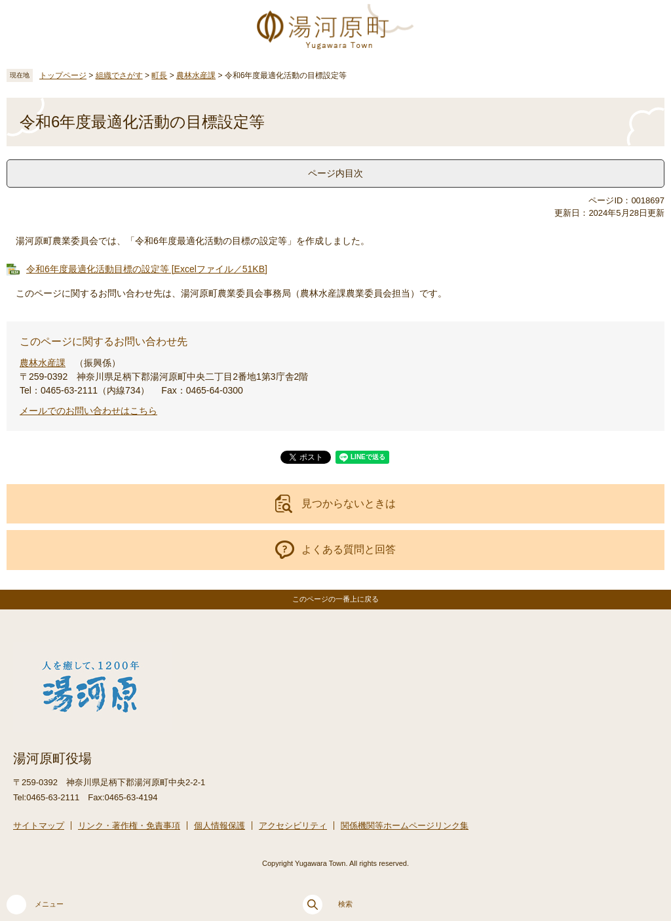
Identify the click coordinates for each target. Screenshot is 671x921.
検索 (328, 904)
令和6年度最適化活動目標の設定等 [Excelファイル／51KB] (146, 269)
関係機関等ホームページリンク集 (405, 825)
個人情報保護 (219, 825)
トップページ (62, 75)
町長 (159, 75)
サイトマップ (38, 825)
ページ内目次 (335, 173)
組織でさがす (119, 75)
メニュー (35, 904)
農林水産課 (196, 75)
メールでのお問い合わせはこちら (88, 410)
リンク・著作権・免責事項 (129, 825)
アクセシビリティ (293, 825)
